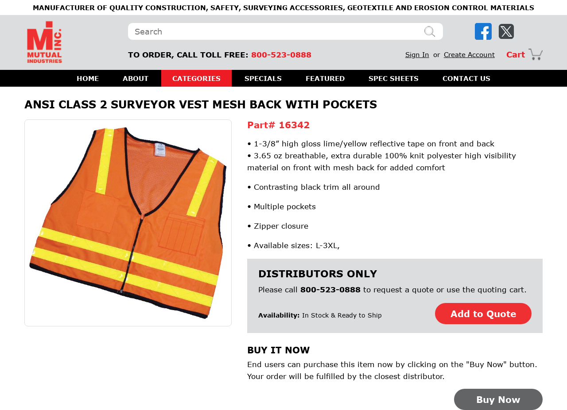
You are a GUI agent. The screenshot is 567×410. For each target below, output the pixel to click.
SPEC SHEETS (394, 78)
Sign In (417, 54)
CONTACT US (466, 78)
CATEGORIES (196, 78)
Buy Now (498, 399)
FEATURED (325, 78)
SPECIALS (263, 78)
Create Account (469, 54)
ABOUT (135, 78)
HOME (88, 78)
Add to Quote (483, 313)
